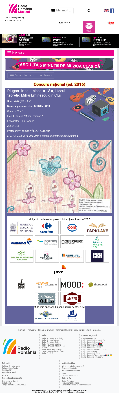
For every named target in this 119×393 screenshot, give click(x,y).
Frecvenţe (31, 330)
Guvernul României (69, 368)
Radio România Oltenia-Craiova (94, 350)
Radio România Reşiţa (90, 353)
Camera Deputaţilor (70, 375)
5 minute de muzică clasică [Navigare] (30, 75)
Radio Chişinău (48, 353)
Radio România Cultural (51, 342)
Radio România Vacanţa (91, 348)
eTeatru (45, 348)
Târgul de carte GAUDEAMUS (14, 385)
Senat (64, 374)
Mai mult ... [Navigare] (61, 10)
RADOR (5, 375)
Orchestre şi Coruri (10, 381)
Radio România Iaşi (89, 351)
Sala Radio (6, 383)
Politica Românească (11, 366)
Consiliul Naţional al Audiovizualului (76, 385)
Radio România (68, 381)
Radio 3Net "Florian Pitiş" (52, 350)
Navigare (15, 53)
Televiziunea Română (70, 383)
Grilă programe (45, 330)
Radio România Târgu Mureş (93, 355)
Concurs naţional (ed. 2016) (59, 84)
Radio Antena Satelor (50, 340)
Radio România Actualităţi (52, 338)
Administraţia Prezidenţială (73, 366)
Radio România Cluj (89, 344)
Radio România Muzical (51, 344)
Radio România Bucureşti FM (93, 340)
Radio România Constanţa (92, 346)
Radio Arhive (7, 370)
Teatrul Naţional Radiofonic (53, 351)
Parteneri (59, 330)
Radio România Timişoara (92, 357)
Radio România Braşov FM (92, 342)
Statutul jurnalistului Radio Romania (83, 330)
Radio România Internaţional (53, 346)
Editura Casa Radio (10, 368)
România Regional (88, 338)
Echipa (21, 330)
